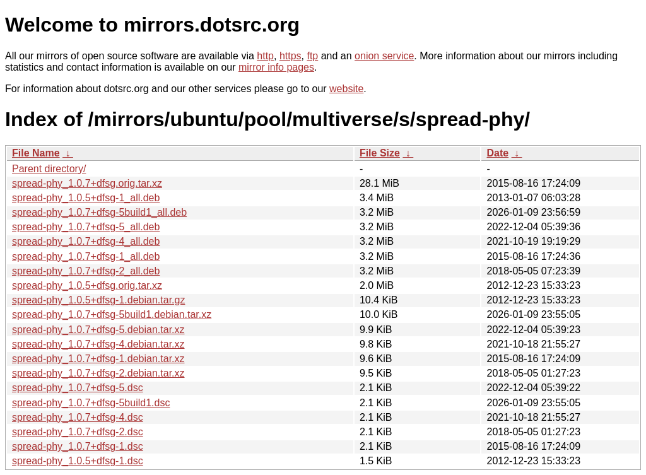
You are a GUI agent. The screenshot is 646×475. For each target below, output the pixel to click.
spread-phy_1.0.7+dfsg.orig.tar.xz (87, 183)
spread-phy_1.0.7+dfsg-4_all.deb (86, 241)
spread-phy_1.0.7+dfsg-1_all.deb (86, 256)
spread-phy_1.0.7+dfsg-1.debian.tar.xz (98, 358)
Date (497, 153)
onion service (384, 55)
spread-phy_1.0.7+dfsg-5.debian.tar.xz (98, 329)
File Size (380, 153)
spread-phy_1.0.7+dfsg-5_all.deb (86, 226)
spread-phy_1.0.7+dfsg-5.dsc (77, 387)
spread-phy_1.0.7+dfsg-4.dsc (77, 417)
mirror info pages (276, 67)
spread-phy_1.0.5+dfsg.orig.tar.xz (87, 285)
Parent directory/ (49, 168)
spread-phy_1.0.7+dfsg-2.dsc (77, 431)
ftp (312, 55)
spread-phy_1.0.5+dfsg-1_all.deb (86, 197)
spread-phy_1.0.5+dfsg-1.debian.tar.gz (98, 300)
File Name (36, 153)
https (290, 55)
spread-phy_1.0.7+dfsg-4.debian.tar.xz (98, 344)
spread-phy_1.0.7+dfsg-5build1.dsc (91, 402)
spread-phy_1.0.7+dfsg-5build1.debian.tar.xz (111, 314)
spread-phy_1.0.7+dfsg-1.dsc (77, 446)
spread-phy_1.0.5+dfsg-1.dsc (77, 460)
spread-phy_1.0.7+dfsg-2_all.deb (86, 271)
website (346, 88)
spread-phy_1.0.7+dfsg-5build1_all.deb (99, 212)
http (265, 55)
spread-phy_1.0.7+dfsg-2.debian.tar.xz (98, 373)
